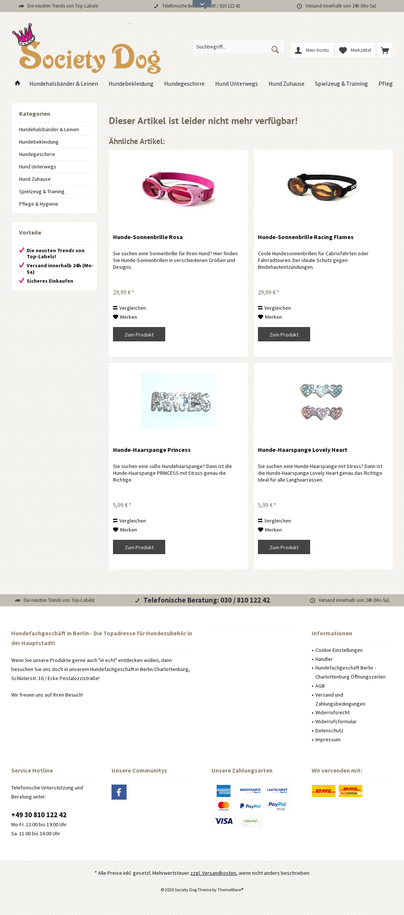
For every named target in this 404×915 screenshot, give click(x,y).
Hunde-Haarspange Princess (152, 449)
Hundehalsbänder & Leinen (49, 129)
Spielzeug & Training (42, 191)
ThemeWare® (230, 889)
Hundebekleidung (39, 141)
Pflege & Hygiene (38, 203)
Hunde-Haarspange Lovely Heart (302, 449)
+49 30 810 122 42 (38, 814)
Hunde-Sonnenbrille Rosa (148, 237)
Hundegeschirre (37, 154)
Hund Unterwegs (37, 166)
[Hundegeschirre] (184, 83)
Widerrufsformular (336, 721)
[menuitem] (385, 50)
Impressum (328, 739)
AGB (320, 685)
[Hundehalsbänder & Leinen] (63, 83)
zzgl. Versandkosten (213, 873)
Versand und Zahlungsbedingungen (340, 699)
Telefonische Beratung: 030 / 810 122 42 (206, 599)
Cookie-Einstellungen (339, 650)
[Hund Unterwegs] (236, 83)
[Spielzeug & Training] (341, 83)
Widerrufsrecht (332, 712)
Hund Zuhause (35, 179)
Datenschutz (329, 730)
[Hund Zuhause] (286, 83)
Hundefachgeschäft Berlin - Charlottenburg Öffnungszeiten (350, 672)
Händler (324, 659)
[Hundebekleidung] (131, 83)
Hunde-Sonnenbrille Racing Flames (306, 237)
